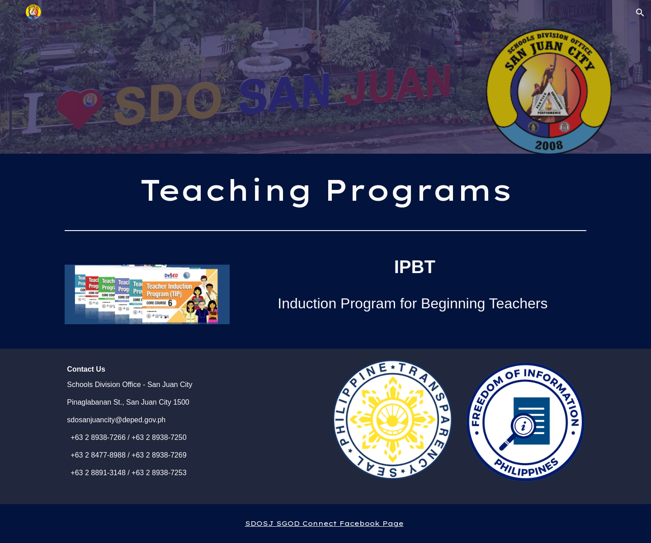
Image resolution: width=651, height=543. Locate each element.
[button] (640, 13)
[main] (325, 190)
